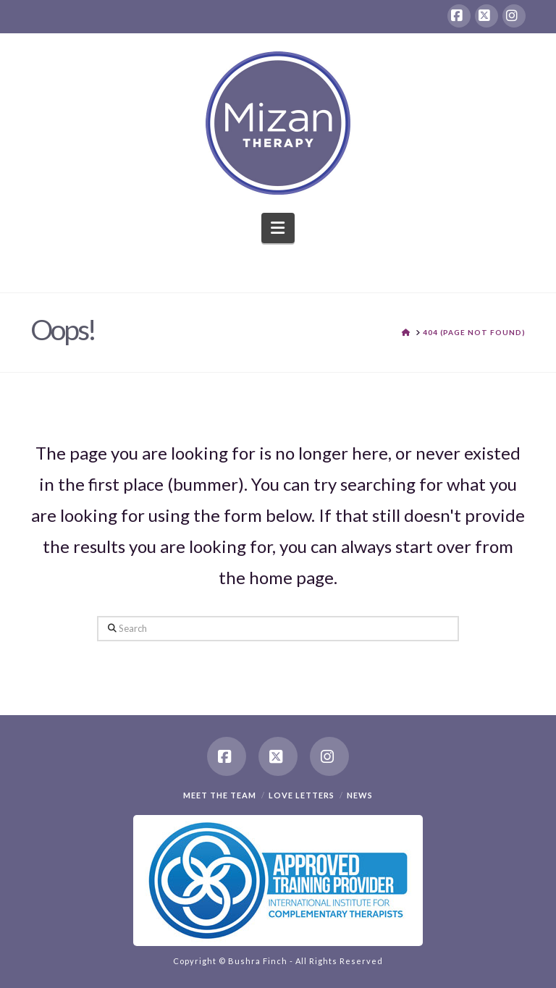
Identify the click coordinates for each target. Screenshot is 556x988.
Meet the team (219, 795)
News (360, 795)
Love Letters (301, 795)
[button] (278, 228)
